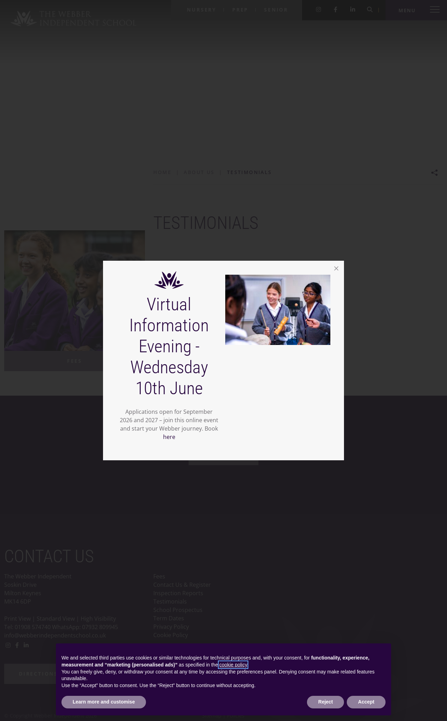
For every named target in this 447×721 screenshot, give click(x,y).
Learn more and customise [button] (104, 702)
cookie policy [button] (233, 665)
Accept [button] (366, 702)
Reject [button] (325, 702)
